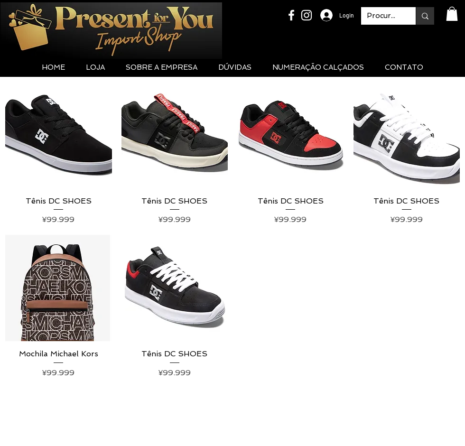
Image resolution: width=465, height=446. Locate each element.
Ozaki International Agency (312, 439)
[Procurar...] (381, 16)
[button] (452, 14)
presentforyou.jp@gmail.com (232, 408)
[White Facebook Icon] (291, 15)
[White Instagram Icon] (306, 15)
